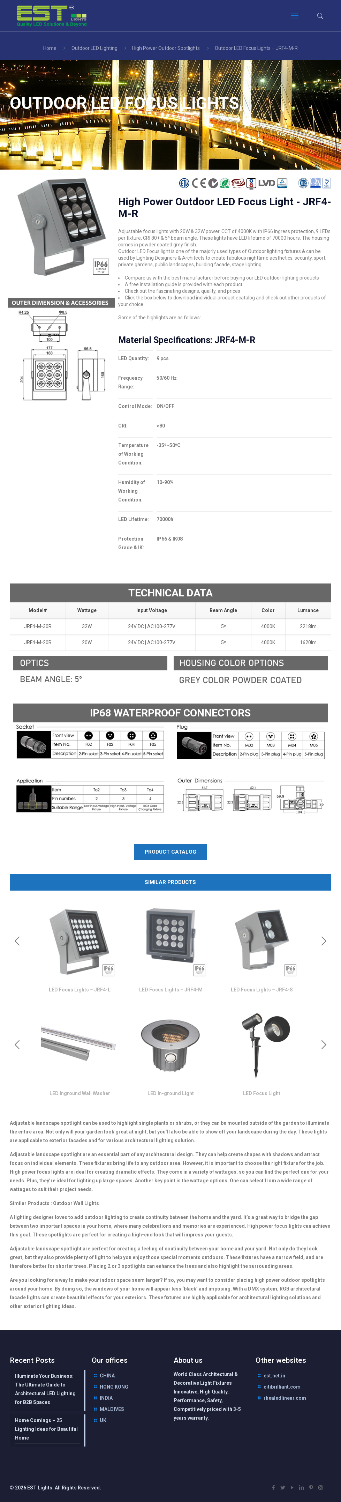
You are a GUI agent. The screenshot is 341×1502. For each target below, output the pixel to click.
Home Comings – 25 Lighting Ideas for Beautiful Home (46, 1429)
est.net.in (274, 1375)
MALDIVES (112, 1409)
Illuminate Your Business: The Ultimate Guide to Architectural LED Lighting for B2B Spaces (45, 1389)
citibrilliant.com (282, 1387)
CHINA (107, 1375)
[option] (79, 949)
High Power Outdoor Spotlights (166, 48)
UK (103, 1420)
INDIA (106, 1398)
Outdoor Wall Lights (76, 1203)
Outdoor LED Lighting (94, 48)
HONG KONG (114, 1387)
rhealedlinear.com (285, 1398)
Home (49, 48)
